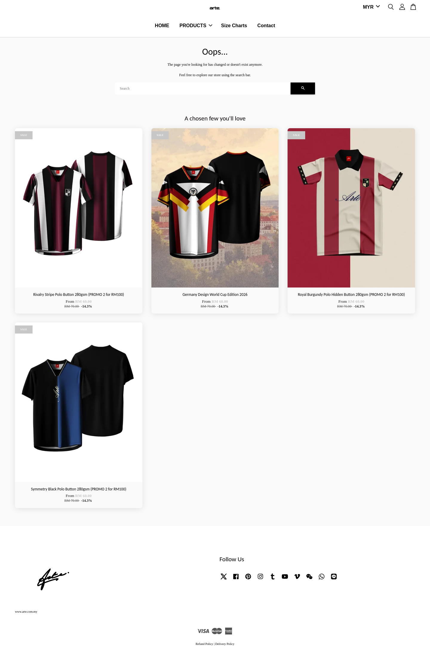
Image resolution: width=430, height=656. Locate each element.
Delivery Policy (224, 644)
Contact (266, 25)
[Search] (203, 89)
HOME (162, 25)
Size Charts (234, 25)
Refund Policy (204, 644)
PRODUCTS (195, 25)
